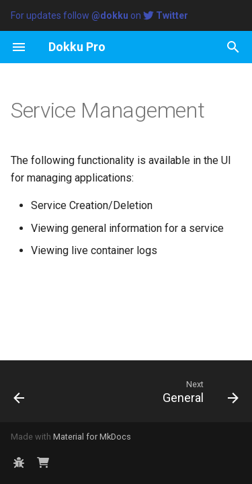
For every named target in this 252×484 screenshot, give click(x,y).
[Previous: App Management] (19, 391)
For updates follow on (99, 15)
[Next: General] (198, 391)
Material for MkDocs (92, 437)
